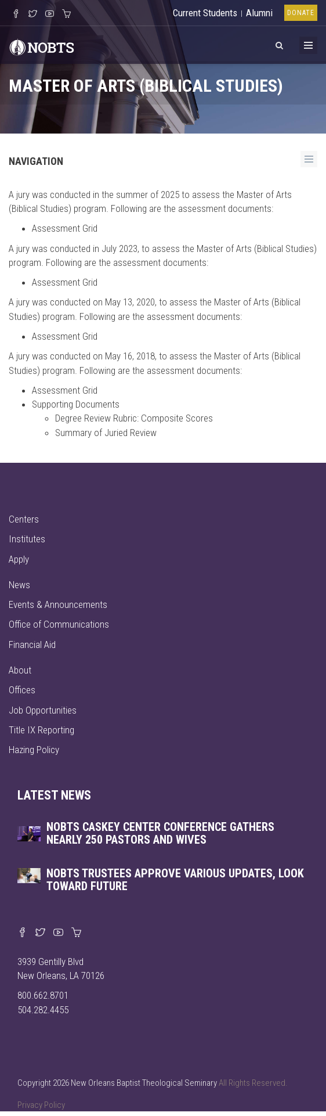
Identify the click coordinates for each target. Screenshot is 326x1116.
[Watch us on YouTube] (49, 14)
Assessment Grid (64, 228)
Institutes (27, 539)
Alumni (259, 13)
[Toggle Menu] (308, 45)
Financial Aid (32, 644)
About (20, 670)
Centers (24, 519)
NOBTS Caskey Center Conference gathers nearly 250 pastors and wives (160, 833)
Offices (22, 690)
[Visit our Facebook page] (22, 933)
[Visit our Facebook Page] (16, 14)
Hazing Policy (34, 749)
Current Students (205, 13)
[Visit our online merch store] (66, 14)
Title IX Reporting (41, 730)
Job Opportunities (43, 710)
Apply (19, 559)
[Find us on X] (40, 933)
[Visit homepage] (42, 46)
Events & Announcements (58, 604)
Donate (300, 13)
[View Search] (279, 43)
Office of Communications (59, 624)
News (19, 585)
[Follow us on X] (32, 14)
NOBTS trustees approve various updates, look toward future (175, 879)
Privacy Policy (41, 1105)
